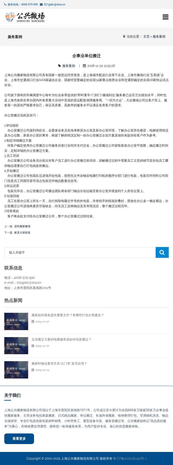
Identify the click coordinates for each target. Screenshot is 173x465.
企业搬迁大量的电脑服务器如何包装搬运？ (61, 339)
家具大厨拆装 (22, 232)
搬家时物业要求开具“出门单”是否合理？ (59, 363)
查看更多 (19, 439)
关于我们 (12, 395)
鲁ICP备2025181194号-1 (130, 458)
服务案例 (159, 36)
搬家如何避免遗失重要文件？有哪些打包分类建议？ (68, 315)
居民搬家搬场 (22, 226)
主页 (146, 36)
